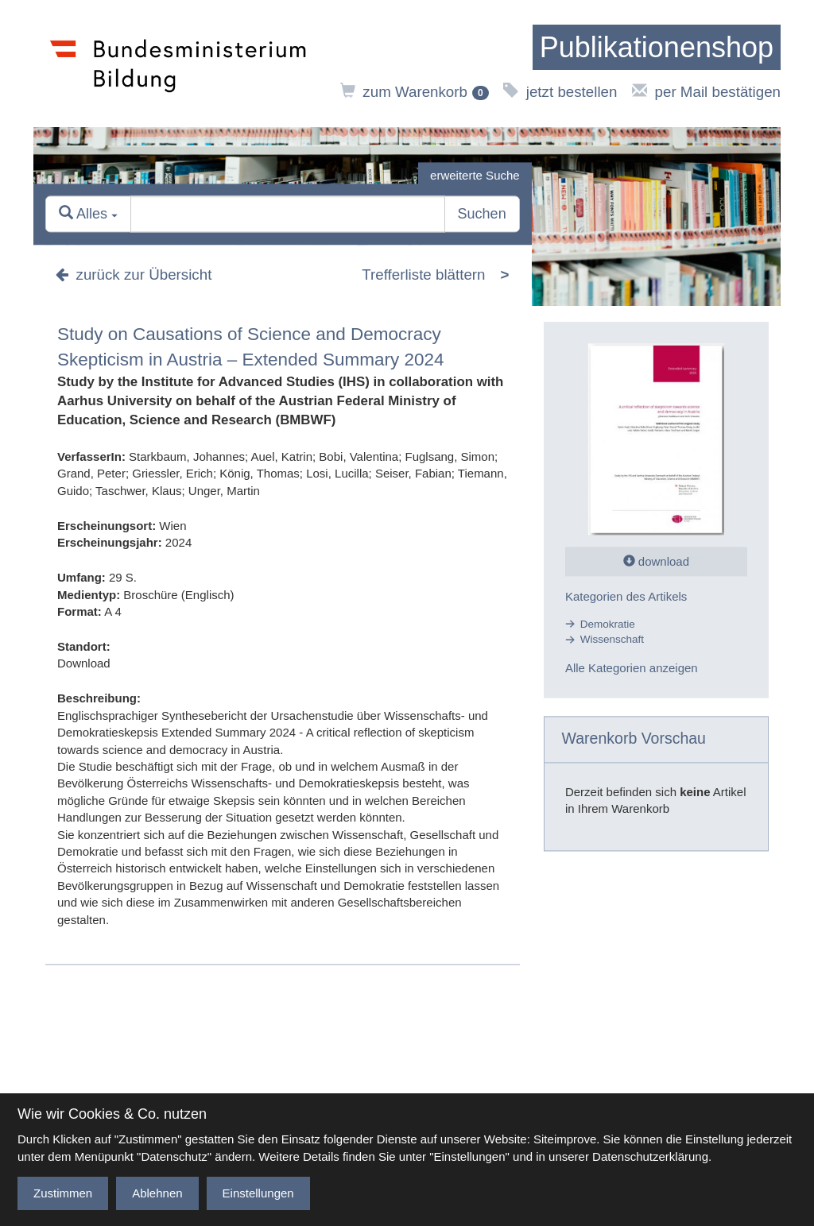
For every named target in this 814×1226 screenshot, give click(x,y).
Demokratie (607, 624)
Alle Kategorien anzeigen (631, 668)
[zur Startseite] (657, 48)
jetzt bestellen (560, 91)
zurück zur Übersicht (133, 275)
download (656, 561)
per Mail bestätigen (706, 91)
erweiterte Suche (475, 175)
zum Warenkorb (414, 91)
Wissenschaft (612, 640)
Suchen (482, 214)
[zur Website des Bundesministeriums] (178, 63)
